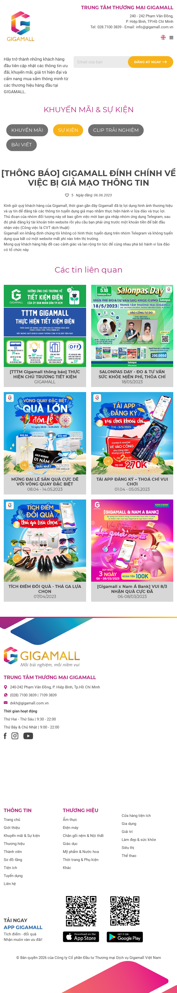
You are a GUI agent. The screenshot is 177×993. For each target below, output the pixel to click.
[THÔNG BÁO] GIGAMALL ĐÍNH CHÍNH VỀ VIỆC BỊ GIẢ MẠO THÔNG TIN (88, 178)
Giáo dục (70, 843)
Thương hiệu (14, 843)
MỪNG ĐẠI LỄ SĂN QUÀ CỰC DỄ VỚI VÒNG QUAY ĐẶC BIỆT (45, 481)
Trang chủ (12, 819)
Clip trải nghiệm (116, 130)
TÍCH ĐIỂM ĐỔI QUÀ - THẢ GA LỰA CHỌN (45, 589)
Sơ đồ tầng (13, 859)
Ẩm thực (70, 819)
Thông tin (18, 810)
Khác (67, 867)
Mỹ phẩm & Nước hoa (81, 851)
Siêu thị (128, 847)
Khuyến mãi (27, 130)
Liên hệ (10, 884)
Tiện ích (10, 867)
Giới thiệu (12, 827)
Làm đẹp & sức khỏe (139, 839)
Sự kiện (68, 130)
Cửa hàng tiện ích (136, 815)
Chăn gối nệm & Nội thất (83, 835)
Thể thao (129, 855)
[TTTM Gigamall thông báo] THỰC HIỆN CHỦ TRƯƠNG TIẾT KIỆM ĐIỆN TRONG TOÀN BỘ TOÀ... (45, 376)
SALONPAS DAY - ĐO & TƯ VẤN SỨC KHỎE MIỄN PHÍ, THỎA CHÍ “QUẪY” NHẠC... (132, 376)
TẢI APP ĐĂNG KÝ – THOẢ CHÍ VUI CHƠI (132, 481)
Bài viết (21, 145)
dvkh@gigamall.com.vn (29, 703)
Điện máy (70, 827)
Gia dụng (129, 823)
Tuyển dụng (13, 876)
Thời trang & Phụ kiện (80, 859)
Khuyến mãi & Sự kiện (89, 109)
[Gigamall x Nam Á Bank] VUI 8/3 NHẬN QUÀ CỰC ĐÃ (132, 589)
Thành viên (13, 851)
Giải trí (127, 831)
